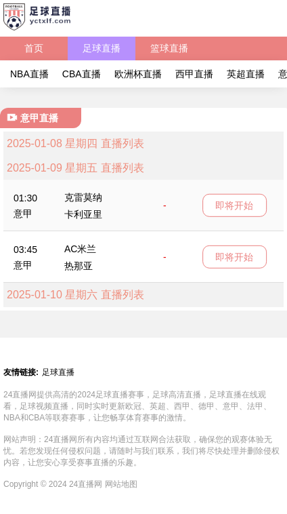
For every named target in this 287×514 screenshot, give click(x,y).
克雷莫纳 (83, 197)
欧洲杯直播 (138, 73)
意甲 (23, 213)
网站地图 (121, 484)
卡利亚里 (83, 214)
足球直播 (101, 48)
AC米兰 (80, 248)
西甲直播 (194, 73)
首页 (33, 48)
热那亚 (78, 265)
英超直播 (246, 73)
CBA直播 (81, 73)
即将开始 (234, 204)
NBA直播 (29, 73)
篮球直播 (169, 48)
